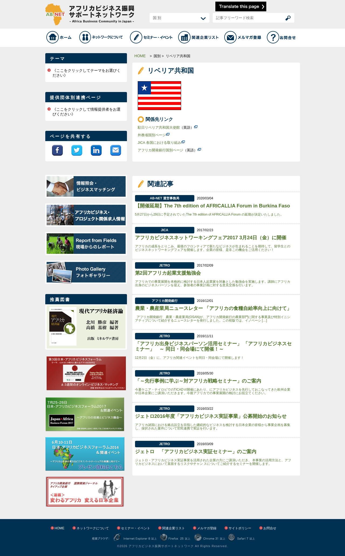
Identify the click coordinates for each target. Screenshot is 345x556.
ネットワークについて (93, 528)
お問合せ (269, 528)
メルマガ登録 (206, 528)
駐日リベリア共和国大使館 (159, 127)
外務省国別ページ (152, 135)
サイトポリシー (240, 528)
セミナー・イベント (135, 528)
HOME (140, 56)
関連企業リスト (173, 528)
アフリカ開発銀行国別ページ (160, 150)
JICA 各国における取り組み (159, 143)
